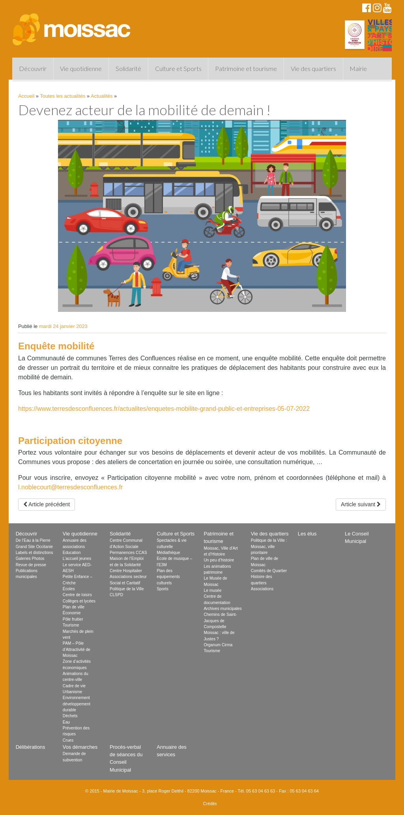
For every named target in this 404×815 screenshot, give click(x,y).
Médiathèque (168, 552)
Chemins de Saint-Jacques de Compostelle (220, 620)
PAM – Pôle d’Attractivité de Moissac (76, 649)
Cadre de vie (74, 686)
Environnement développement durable (76, 704)
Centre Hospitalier (126, 571)
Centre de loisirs (77, 595)
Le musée (212, 590)
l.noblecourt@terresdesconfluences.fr (70, 487)
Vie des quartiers (313, 68)
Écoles (69, 589)
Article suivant (361, 504)
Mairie (358, 68)
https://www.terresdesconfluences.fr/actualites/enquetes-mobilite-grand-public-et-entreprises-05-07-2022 (164, 408)
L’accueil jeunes (77, 558)
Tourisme (71, 625)
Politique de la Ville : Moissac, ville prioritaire (269, 546)
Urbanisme (72, 692)
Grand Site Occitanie (34, 547)
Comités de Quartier (269, 571)
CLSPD (116, 595)
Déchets (70, 716)
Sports (162, 589)
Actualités (101, 96)
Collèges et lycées (79, 601)
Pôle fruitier (73, 619)
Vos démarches (80, 747)
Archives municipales (222, 608)
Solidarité (128, 68)
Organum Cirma (218, 645)
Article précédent (46, 504)
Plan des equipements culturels (168, 577)
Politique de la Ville (127, 589)
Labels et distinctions (34, 552)
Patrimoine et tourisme (246, 68)
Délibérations (30, 747)
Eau (66, 722)
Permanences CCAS (128, 552)
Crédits (210, 803)
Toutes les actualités (62, 96)
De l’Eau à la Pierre (33, 540)
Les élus (307, 534)
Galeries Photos (30, 558)
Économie (72, 613)
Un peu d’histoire (219, 560)
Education (72, 552)
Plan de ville (73, 607)
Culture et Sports (178, 68)
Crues (68, 740)
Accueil (26, 96)
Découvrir (33, 68)
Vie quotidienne (81, 68)
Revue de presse (31, 565)
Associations (262, 589)
